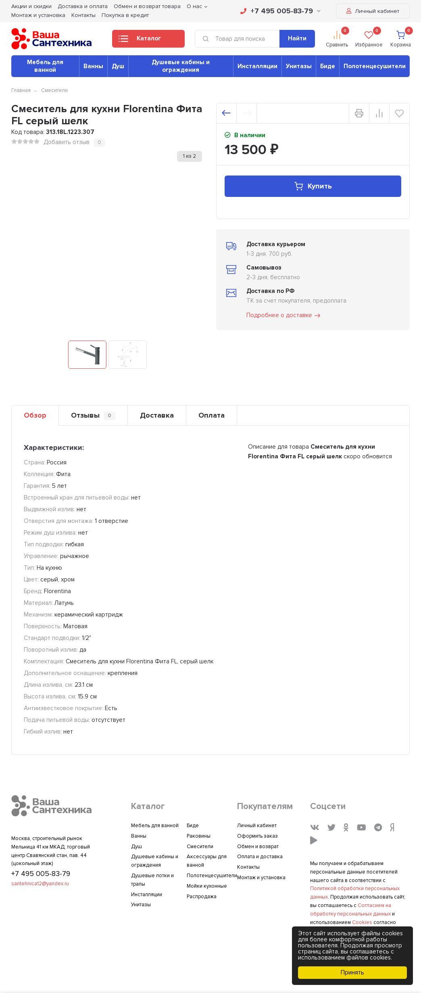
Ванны (93, 66)
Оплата (211, 415)
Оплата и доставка (260, 856)
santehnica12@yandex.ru (40, 883)
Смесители (54, 90)
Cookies (362, 922)
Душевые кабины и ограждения (181, 66)
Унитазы (299, 66)
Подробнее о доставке (283, 315)
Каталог (140, 41)
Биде (327, 66)
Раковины (198, 836)
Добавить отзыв (67, 142)
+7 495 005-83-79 (280, 10)
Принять (352, 972)
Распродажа (202, 896)
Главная (21, 90)
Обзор (35, 415)
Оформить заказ (257, 836)
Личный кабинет (372, 11)
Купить (313, 186)
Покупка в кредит (125, 15)
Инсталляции (257, 66)
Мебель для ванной (45, 66)
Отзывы (93, 415)
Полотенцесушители (375, 66)
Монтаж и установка (38, 15)
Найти (297, 38)
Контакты (83, 15)
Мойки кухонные (207, 886)
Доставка (157, 415)
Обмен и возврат (258, 846)
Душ (118, 66)
